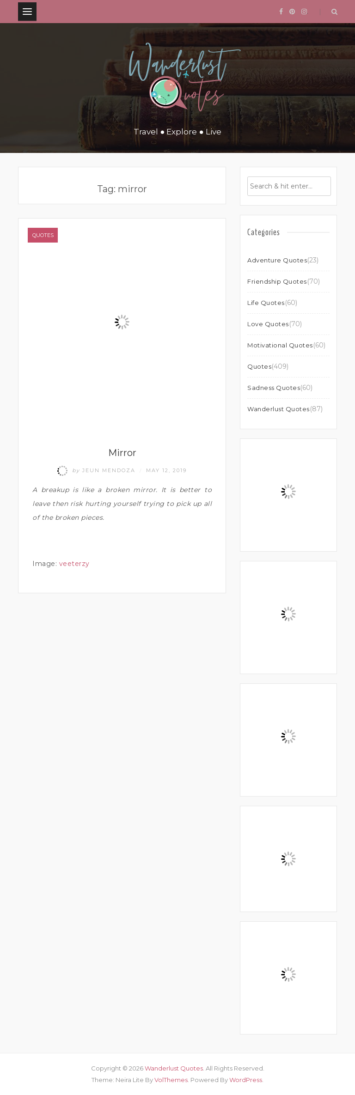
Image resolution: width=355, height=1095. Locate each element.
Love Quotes (268, 324)
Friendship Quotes (277, 281)
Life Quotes (266, 302)
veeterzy (74, 564)
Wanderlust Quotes (278, 409)
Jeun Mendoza (97, 470)
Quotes (43, 235)
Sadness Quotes (273, 387)
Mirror (122, 452)
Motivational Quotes (280, 345)
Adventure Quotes (277, 260)
